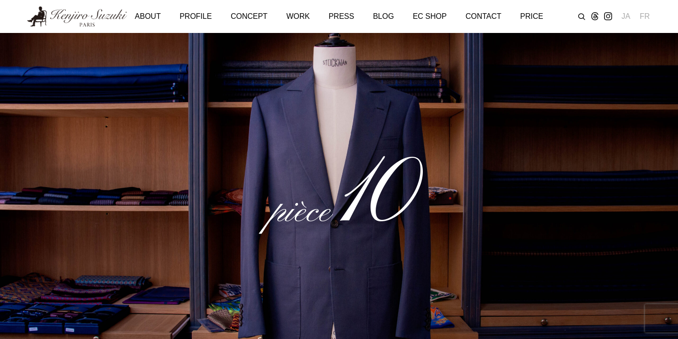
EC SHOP (430, 16)
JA (626, 16)
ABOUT (148, 16)
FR (645, 16)
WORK (298, 16)
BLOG (383, 16)
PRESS (341, 16)
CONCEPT (249, 16)
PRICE (531, 16)
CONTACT (483, 16)
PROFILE (195, 16)
